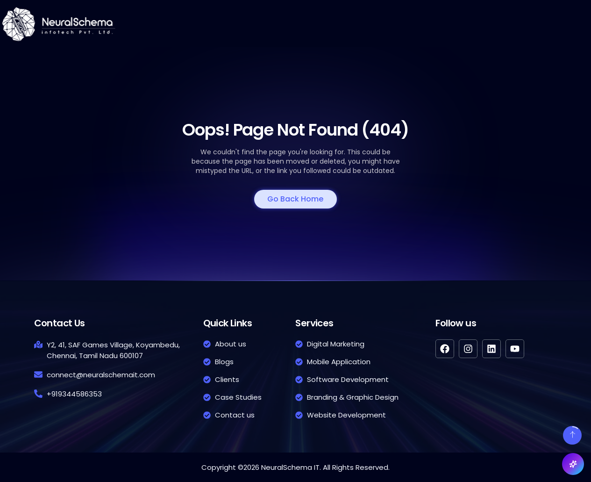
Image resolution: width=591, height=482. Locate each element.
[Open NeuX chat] (573, 464)
